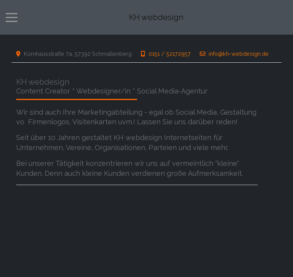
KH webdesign (156, 17)
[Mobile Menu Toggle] (11, 17)
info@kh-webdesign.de (239, 53)
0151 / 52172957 (170, 53)
